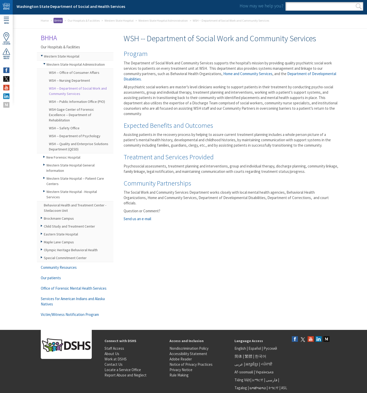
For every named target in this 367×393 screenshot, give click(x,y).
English (240, 348)
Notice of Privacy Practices (191, 364)
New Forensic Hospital (63, 157)
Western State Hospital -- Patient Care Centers (75, 181)
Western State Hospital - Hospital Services (71, 194)
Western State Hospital (119, 20)
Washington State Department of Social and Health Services (71, 6)
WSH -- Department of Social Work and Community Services (78, 91)
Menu (6, 20)
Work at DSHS (115, 359)
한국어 (260, 356)
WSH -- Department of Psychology (74, 136)
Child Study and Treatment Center (69, 226)
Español (254, 348)
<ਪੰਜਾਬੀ (266, 364)
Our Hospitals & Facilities (84, 20)
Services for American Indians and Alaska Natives (73, 301)
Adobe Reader (180, 359)
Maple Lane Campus (59, 242)
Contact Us (113, 364)
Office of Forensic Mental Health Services (74, 288)
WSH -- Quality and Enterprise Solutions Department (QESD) (78, 146)
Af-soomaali (243, 372)
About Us (111, 353)
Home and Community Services (247, 73)
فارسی (271, 379)
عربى (238, 364)
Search (358, 6)
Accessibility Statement (188, 353)
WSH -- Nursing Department (69, 80)
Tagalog (240, 387)
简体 (238, 356)
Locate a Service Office (122, 369)
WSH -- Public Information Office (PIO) (77, 101)
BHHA (58, 20)
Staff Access (114, 348)
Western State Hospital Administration (163, 20)
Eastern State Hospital (61, 234)
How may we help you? (261, 5)
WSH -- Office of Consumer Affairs (74, 72)
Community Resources (59, 267)
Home (45, 20)
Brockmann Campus (59, 218)
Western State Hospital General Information (70, 168)
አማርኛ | (258, 379)
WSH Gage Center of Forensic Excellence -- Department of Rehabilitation (71, 114)
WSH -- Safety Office (64, 128)
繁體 (249, 356)
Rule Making (179, 375)
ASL (284, 387)
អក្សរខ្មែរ (252, 364)
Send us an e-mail (137, 218)
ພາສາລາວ (258, 387)
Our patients (51, 277)
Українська (264, 372)
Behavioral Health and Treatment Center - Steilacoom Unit (75, 208)
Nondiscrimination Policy (188, 348)
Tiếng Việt (242, 379)
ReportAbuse (6, 54)
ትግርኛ (273, 387)
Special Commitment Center (65, 258)
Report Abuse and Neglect (125, 375)
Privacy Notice (180, 369)
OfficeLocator (6, 38)
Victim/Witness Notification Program (70, 314)
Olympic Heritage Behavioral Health (71, 250)
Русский (270, 348)
